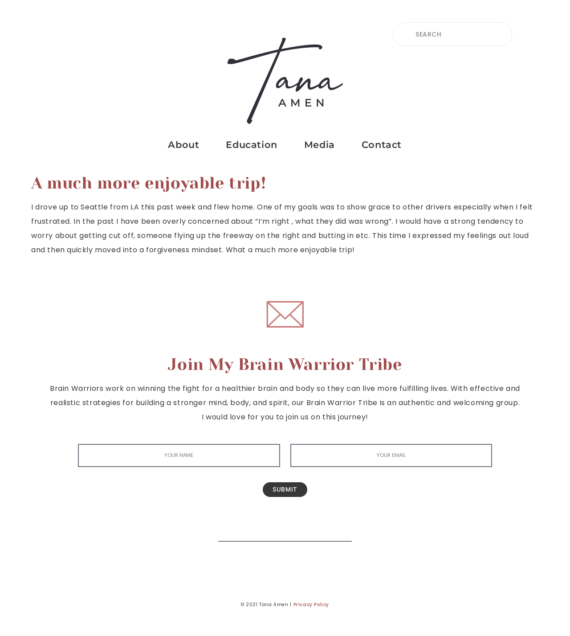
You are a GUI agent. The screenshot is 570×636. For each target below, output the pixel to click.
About (183, 144)
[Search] (338, 528)
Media (319, 144)
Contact (382, 144)
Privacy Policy (311, 604)
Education (251, 144)
